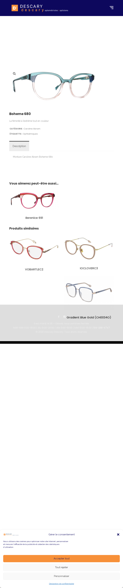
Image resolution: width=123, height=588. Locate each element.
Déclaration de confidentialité (61, 584)
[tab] (19, 188)
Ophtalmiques (30, 175)
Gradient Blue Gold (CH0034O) (89, 360)
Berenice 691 (34, 260)
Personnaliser (61, 576)
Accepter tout (62, 558)
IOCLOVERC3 (89, 310)
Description (19, 188)
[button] (118, 534)
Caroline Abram (32, 170)
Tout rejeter (61, 567)
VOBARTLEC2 (34, 311)
